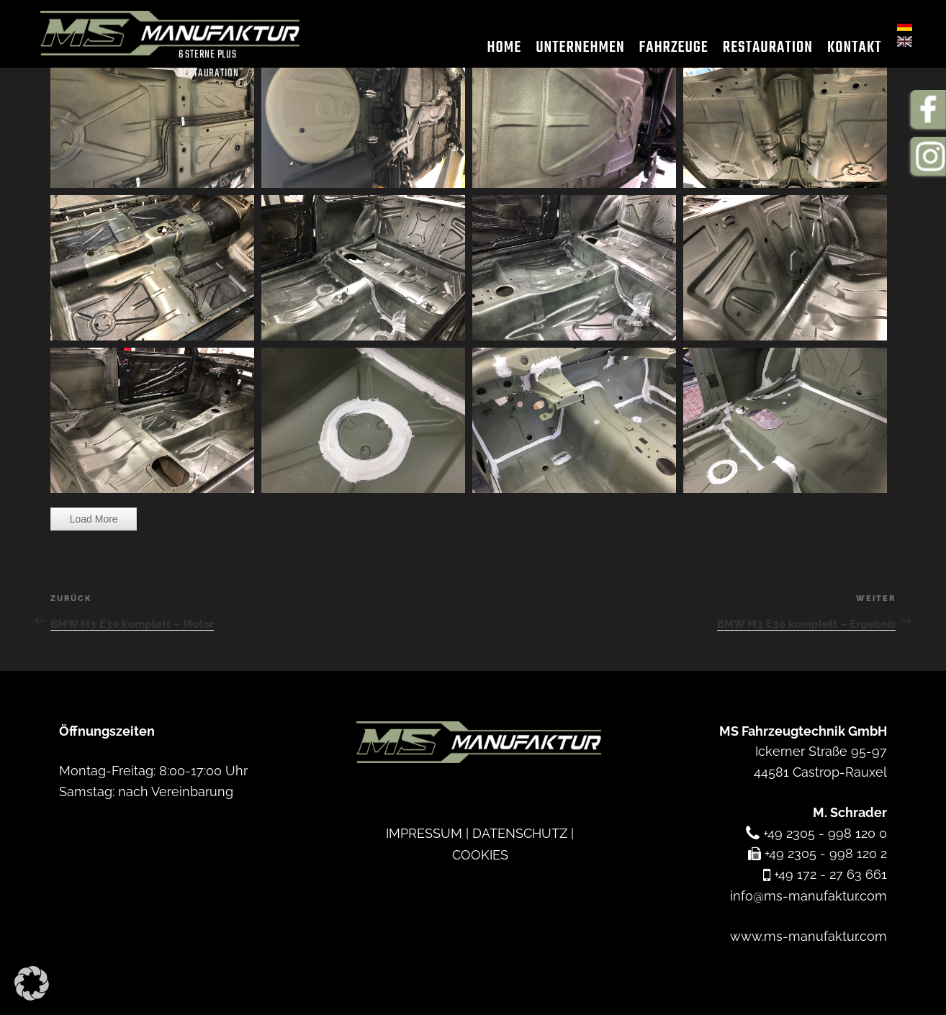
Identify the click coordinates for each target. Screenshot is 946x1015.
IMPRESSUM (424, 832)
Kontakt (847, 49)
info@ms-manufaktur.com (808, 895)
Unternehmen (572, 49)
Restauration (760, 49)
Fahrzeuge (666, 49)
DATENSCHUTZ (519, 832)
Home (496, 49)
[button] (31, 983)
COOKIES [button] (480, 853)
